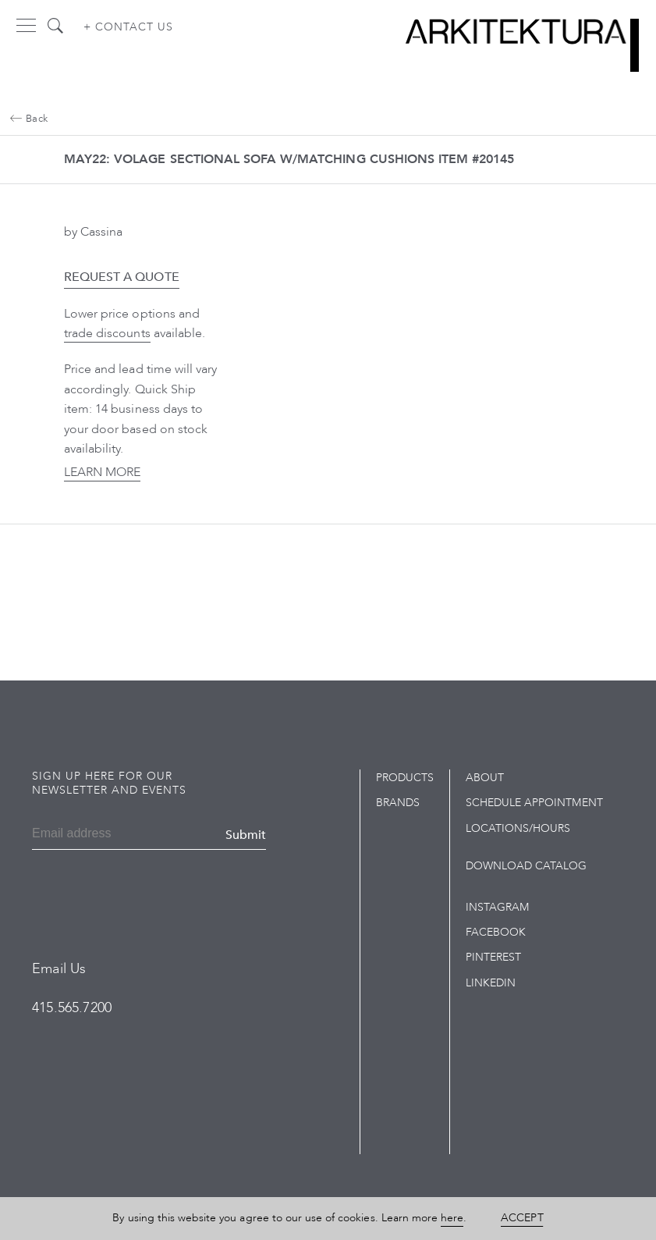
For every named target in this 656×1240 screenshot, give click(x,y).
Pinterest (493, 957)
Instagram (497, 907)
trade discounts (107, 333)
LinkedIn (491, 982)
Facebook (496, 932)
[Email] (85, 835)
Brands (398, 802)
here (452, 1217)
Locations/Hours (518, 828)
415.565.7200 (72, 1008)
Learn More (102, 472)
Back (28, 119)
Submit (245, 835)
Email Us (59, 969)
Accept (522, 1217)
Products (405, 777)
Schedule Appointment (534, 802)
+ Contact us (128, 27)
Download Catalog (526, 865)
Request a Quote (121, 277)
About (485, 777)
